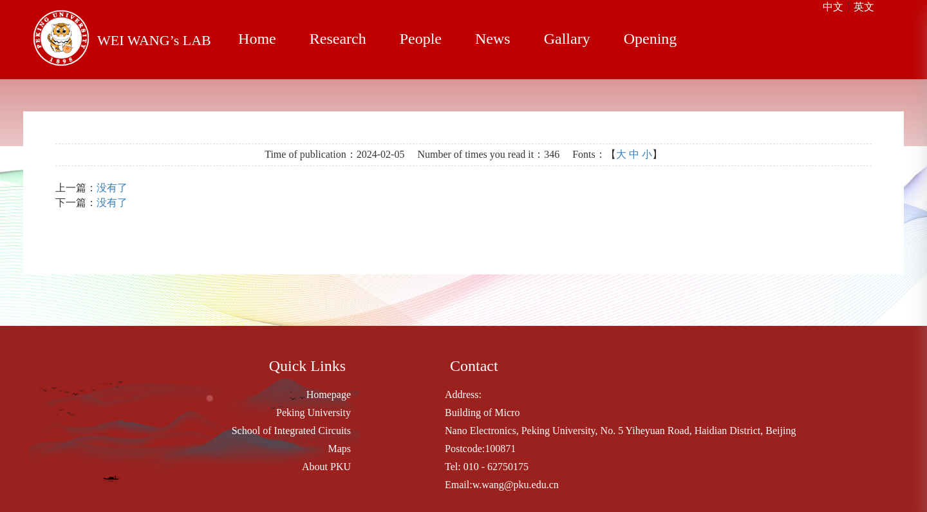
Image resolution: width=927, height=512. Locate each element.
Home (257, 38)
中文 (833, 6)
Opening (650, 38)
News (492, 38)
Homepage (328, 394)
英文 (864, 6)
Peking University (313, 412)
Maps (339, 448)
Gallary (567, 38)
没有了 (112, 187)
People (421, 38)
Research (338, 38)
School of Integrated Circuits (291, 430)
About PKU (326, 466)
